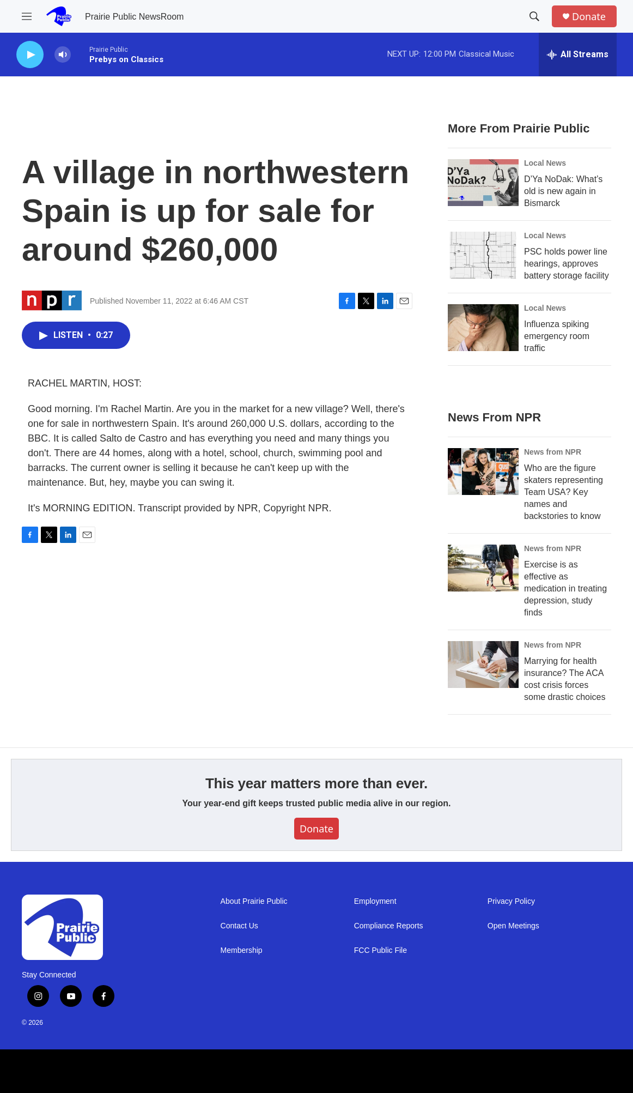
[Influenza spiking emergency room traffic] (483, 327)
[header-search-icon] (534, 16)
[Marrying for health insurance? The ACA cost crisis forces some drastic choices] (483, 664)
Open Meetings (513, 926)
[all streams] (578, 54)
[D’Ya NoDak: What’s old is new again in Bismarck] (483, 182)
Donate (589, 16)
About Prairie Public (254, 901)
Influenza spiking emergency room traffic (556, 336)
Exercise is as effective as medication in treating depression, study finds (565, 588)
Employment (375, 901)
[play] (30, 55)
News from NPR (552, 452)
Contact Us (239, 926)
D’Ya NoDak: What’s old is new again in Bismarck (563, 191)
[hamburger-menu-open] (26, 16)
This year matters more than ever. (316, 783)
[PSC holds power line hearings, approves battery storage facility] (483, 255)
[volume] (62, 55)
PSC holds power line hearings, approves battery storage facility (566, 263)
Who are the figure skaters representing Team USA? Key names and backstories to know (563, 492)
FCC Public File (380, 950)
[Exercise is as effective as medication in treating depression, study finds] (483, 568)
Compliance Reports (388, 926)
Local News (545, 163)
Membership (242, 950)
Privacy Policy (511, 901)
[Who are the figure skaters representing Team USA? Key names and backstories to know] (483, 471)
